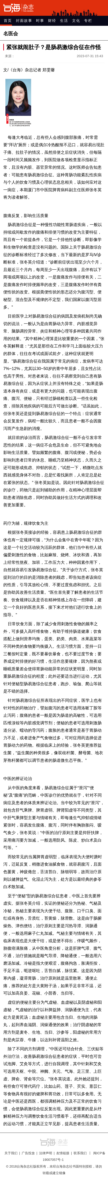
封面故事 (24, 21)
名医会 (10, 33)
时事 (40, 21)
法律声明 (45, 1153)
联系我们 (80, 1153)
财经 (52, 21)
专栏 (88, 21)
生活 (64, 21)
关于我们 (11, 1153)
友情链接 (62, 1153)
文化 (76, 21)
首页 (8, 21)
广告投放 (28, 1153)
